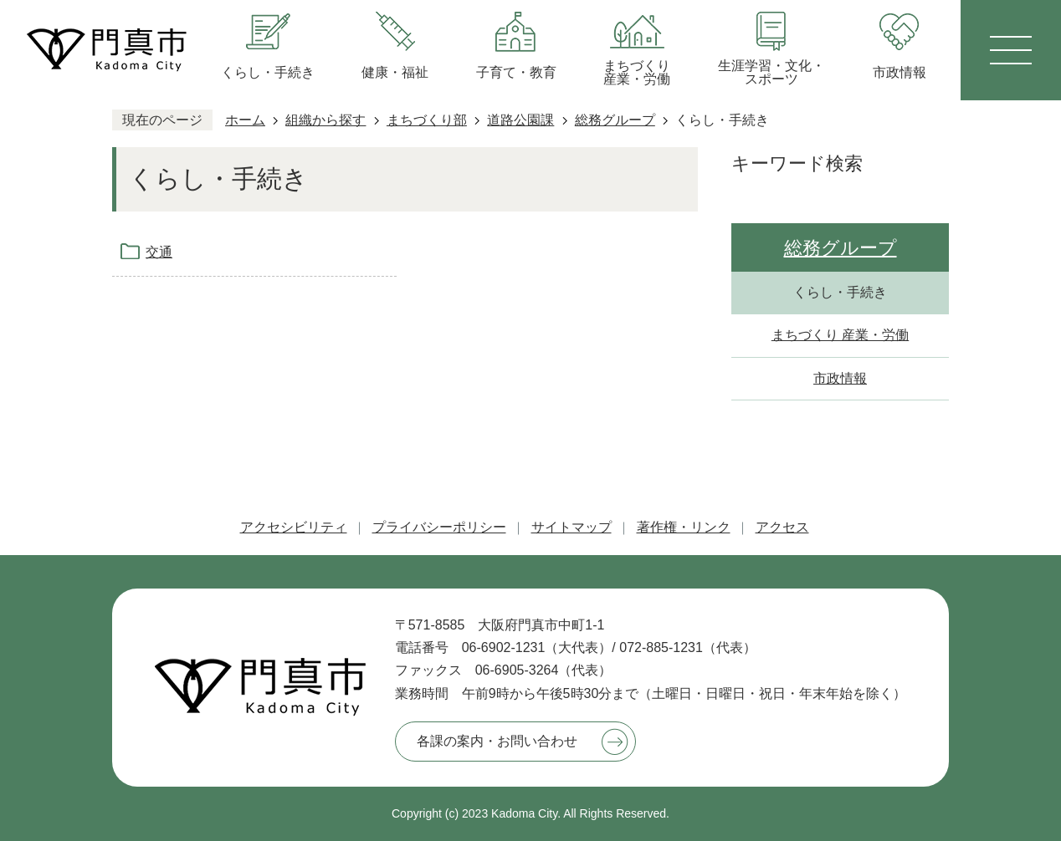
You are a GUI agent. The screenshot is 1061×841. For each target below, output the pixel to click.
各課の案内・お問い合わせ (497, 741)
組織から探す (325, 120)
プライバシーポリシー (439, 527)
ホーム (245, 120)
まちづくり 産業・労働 (840, 335)
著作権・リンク (683, 527)
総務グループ (615, 120)
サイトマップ (571, 527)
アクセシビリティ (293, 527)
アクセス (782, 527)
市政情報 (840, 378)
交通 (159, 252)
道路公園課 (520, 120)
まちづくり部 (427, 120)
